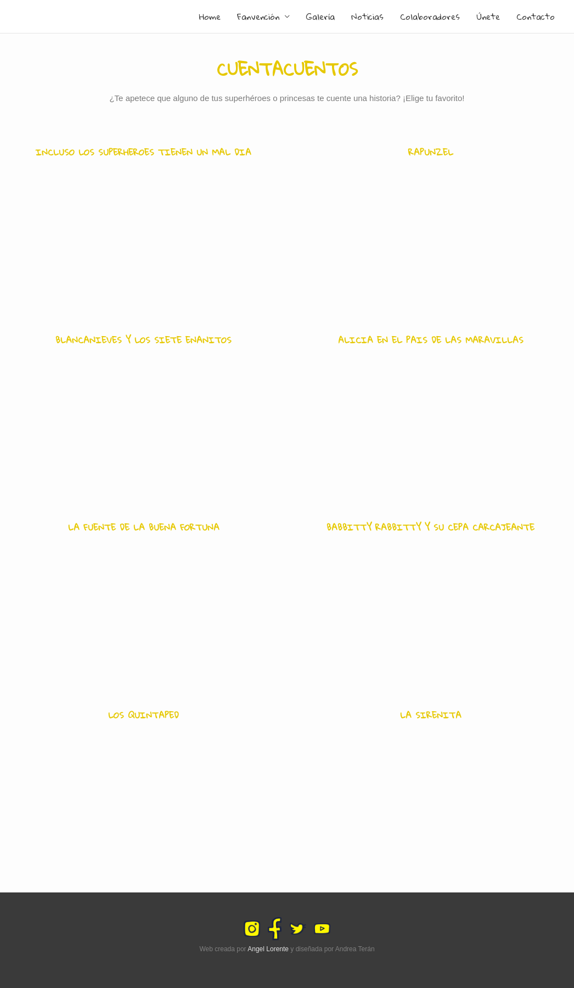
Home (210, 16)
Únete (488, 16)
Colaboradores (430, 16)
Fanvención (258, 16)
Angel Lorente (268, 949)
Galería (320, 16)
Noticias (367, 16)
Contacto (535, 16)
